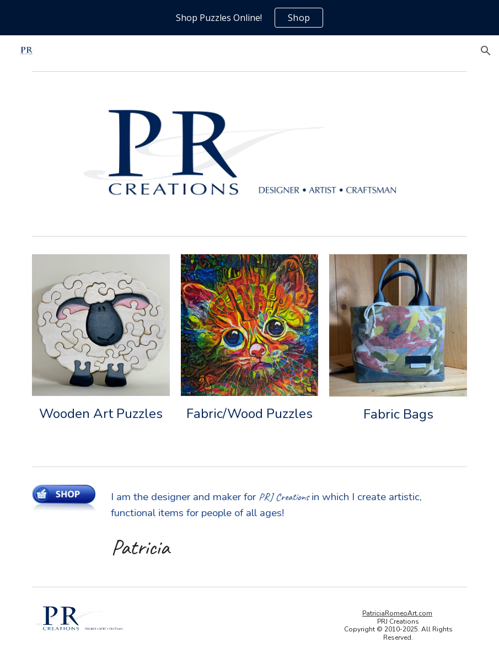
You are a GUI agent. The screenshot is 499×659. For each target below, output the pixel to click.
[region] (249, 17)
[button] (486, 50)
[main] (100, 414)
